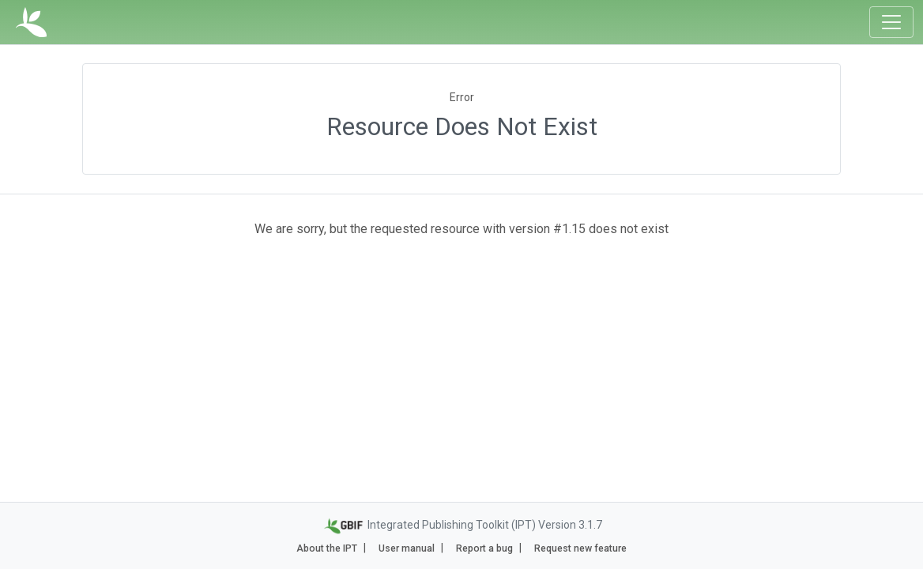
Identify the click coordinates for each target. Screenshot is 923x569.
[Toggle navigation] (891, 22)
